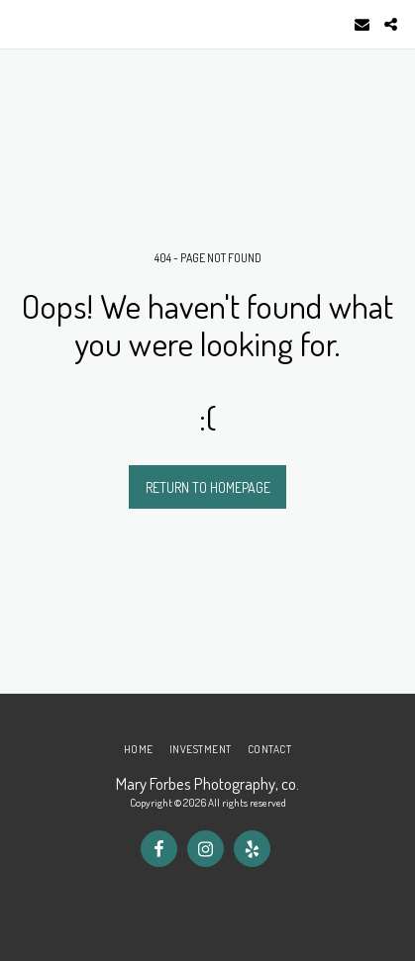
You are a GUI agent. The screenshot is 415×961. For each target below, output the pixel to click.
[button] (22, 24)
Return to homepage (208, 487)
